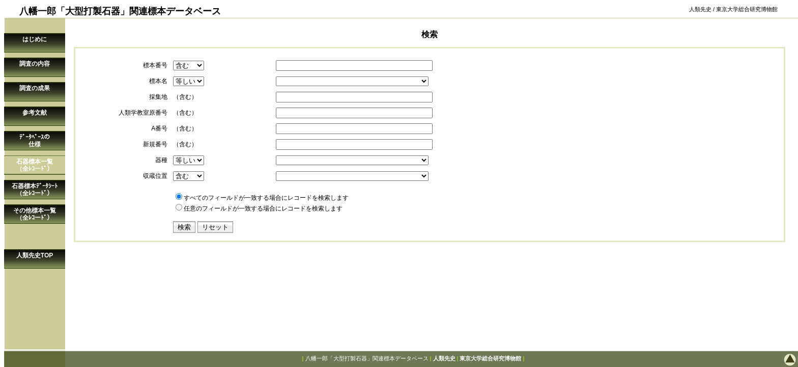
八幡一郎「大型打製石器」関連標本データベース (367, 358)
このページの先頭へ (757, 359)
